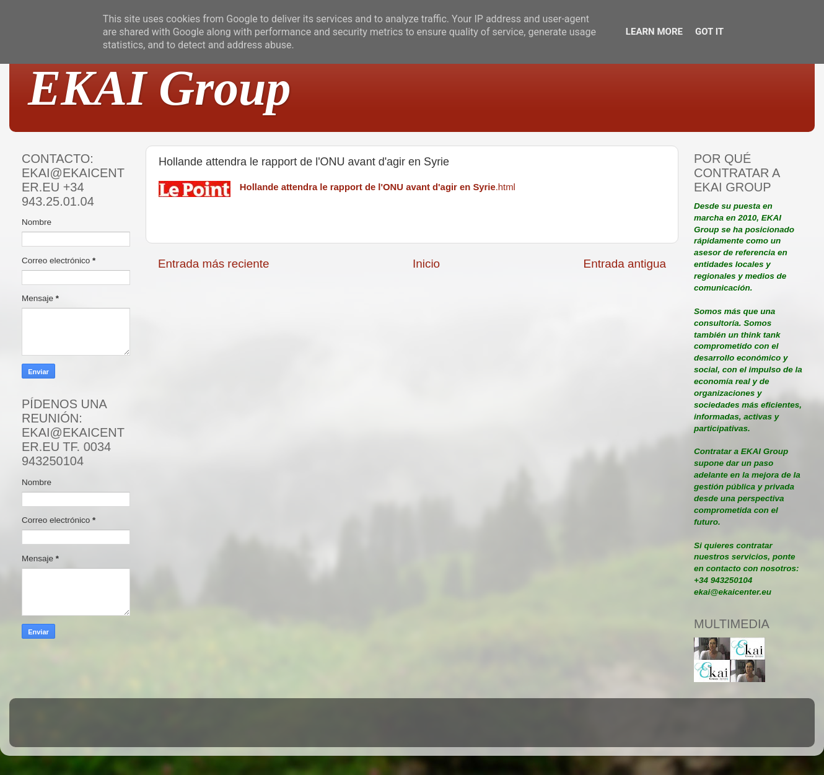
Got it (709, 31)
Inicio (426, 263)
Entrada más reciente (214, 263)
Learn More (654, 31)
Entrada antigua (625, 263)
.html (377, 187)
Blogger (493, 728)
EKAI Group (159, 88)
